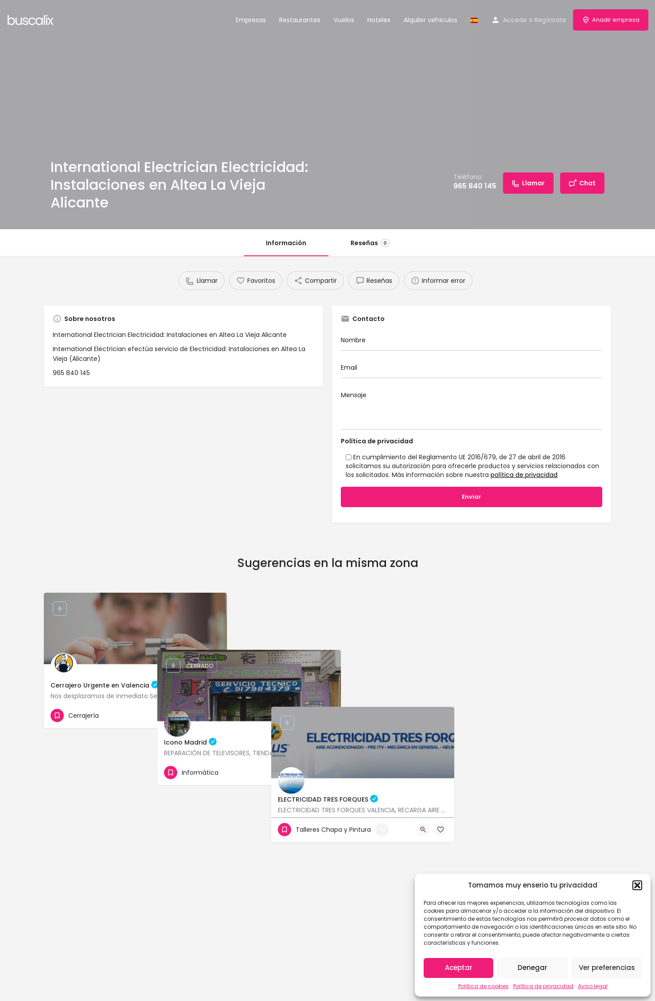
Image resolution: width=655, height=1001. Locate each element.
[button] (637, 885)
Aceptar (458, 967)
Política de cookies (483, 986)
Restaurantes (299, 20)
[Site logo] (32, 19)
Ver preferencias (607, 967)
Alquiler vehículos (430, 20)
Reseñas (370, 243)
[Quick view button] (196, 715)
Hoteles (378, 20)
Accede (515, 20)
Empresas (251, 20)
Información (286, 243)
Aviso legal (593, 986)
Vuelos (344, 20)
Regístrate (550, 20)
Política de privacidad (543, 986)
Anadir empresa (610, 20)
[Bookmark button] (213, 715)
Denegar (532, 967)
